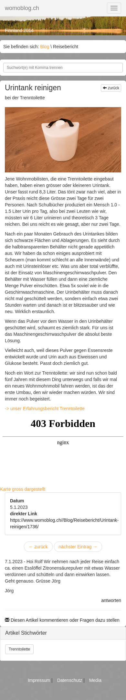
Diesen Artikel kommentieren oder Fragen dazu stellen (62, 620)
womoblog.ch (22, 8)
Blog (44, 46)
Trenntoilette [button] (19, 649)
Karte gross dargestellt (22, 489)
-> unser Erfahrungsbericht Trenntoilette (45, 408)
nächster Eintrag (78, 546)
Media (95, 680)
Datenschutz (70, 680)
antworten (111, 600)
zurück (111, 88)
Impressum (39, 680)
